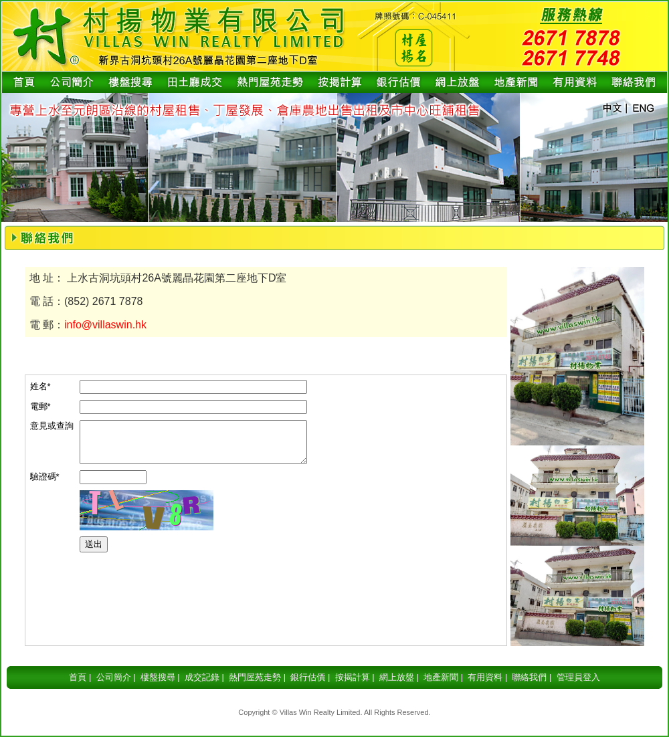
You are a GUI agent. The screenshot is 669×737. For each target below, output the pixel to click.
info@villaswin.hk (105, 324)
